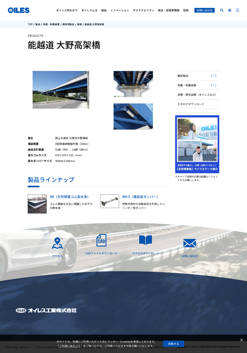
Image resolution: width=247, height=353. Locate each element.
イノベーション (119, 10)
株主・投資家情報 (168, 10)
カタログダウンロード (191, 104)
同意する (173, 344)
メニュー (237, 10)
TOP (30, 24)
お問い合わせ (205, 10)
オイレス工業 (18, 10)
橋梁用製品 (68, 24)
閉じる (241, 340)
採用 (186, 10)
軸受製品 (183, 76)
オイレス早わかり (67, 10)
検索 (222, 10)
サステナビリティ (143, 10)
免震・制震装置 (51, 24)
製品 (104, 10)
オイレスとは (89, 10)
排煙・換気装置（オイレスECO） (198, 94)
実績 (79, 24)
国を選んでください (230, 10)
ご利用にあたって (69, 346)
